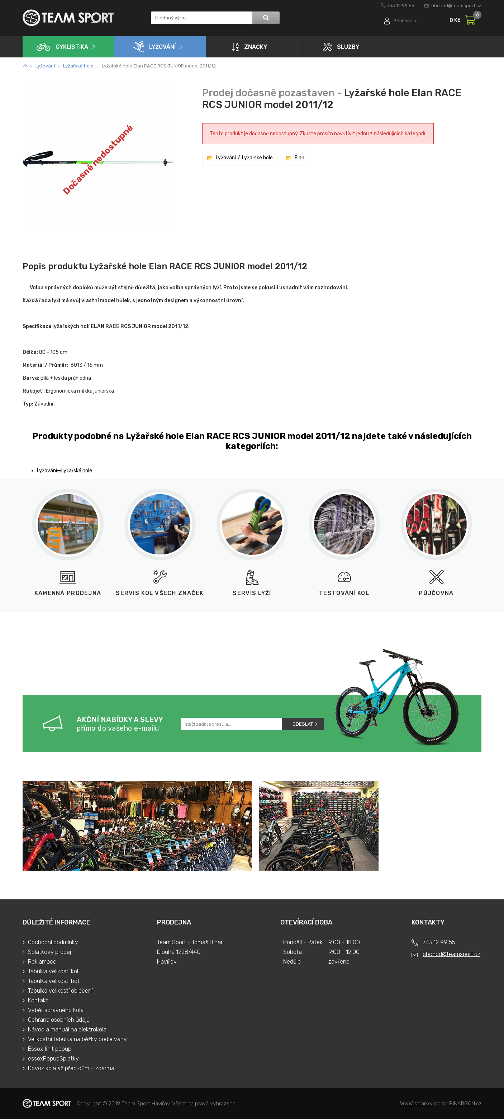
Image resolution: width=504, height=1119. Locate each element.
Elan (299, 158)
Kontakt (38, 1000)
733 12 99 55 (400, 5)
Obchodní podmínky (53, 942)
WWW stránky (416, 1103)
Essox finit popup (49, 1048)
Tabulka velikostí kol (53, 971)
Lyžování (154, 46)
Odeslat (303, 724)
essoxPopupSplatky (53, 1058)
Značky (249, 47)
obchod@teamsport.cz (456, 5)
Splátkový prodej (49, 952)
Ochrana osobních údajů (59, 1019)
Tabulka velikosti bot (54, 981)
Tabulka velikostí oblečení (60, 990)
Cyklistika (62, 47)
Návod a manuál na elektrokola (67, 1029)
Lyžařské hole (78, 66)
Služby (341, 47)
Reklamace (42, 961)
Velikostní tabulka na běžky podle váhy (77, 1039)
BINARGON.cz (465, 1103)
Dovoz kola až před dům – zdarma (71, 1068)
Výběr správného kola (56, 1010)
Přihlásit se (405, 20)
